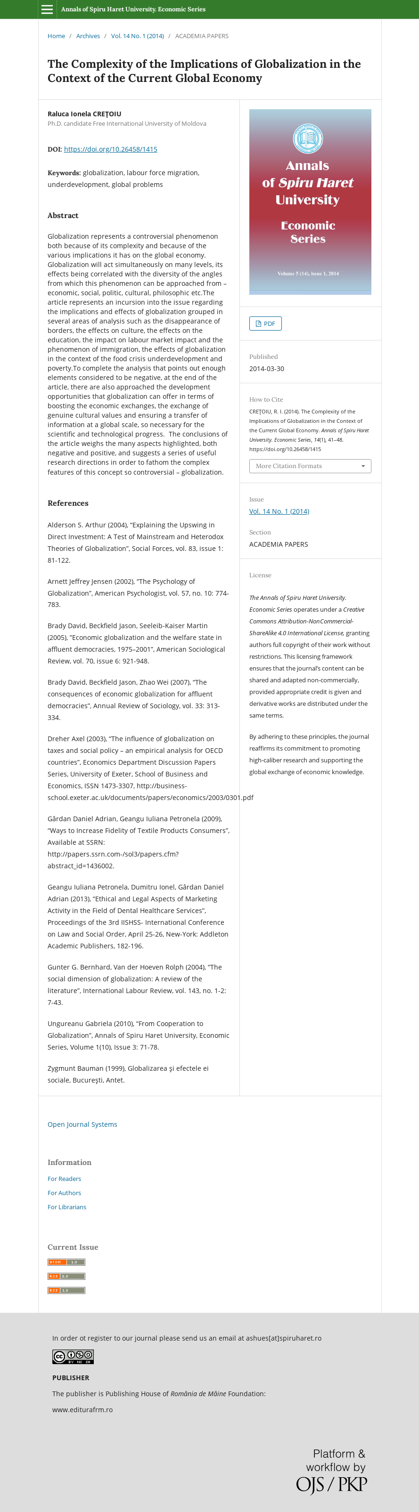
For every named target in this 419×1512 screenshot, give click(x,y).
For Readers (64, 1178)
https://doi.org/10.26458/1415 (110, 149)
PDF (269, 323)
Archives (88, 36)
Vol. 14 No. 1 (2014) (137, 36)
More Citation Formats (289, 466)
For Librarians (67, 1207)
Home (56, 36)
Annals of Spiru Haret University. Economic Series (133, 9)
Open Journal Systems (82, 1124)
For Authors (64, 1193)
